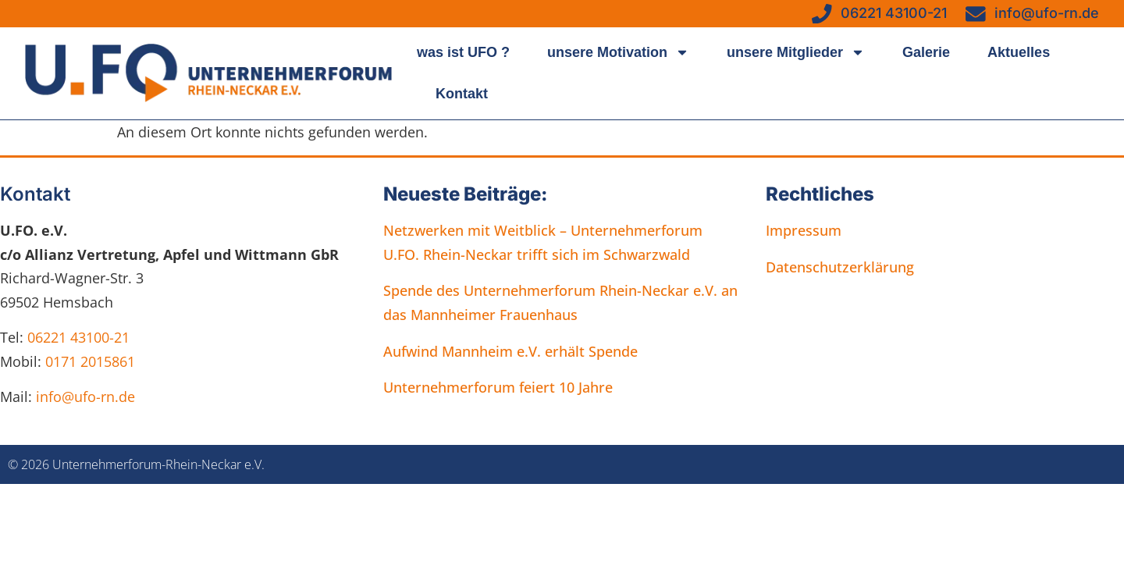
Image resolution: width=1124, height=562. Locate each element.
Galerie (926, 52)
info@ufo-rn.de (83, 396)
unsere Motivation (618, 52)
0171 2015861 (90, 361)
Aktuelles (1018, 52)
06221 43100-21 (78, 337)
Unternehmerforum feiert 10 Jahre (498, 387)
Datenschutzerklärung (840, 267)
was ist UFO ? (463, 52)
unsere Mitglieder (796, 52)
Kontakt (462, 93)
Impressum (803, 230)
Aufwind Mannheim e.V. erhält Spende (510, 351)
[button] (34, 527)
